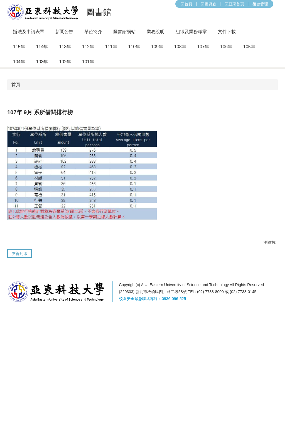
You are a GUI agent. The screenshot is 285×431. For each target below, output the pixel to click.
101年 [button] (88, 61)
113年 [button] (65, 46)
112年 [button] (88, 46)
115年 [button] (19, 46)
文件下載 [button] (227, 31)
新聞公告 (64, 31)
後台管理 (193, 4)
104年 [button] (19, 61)
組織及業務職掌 (191, 31)
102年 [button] (65, 61)
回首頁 (119, 4)
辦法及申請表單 (28, 31)
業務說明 (155, 31)
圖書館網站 (124, 31)
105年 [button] (249, 46)
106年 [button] (226, 46)
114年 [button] (42, 46)
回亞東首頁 (167, 4)
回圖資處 (141, 4)
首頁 (15, 205)
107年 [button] (203, 46)
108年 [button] (180, 46)
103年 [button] (42, 61)
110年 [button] (134, 46)
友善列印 (19, 374)
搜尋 (212, 4)
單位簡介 (93, 31)
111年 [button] (111, 46)
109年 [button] (157, 46)
